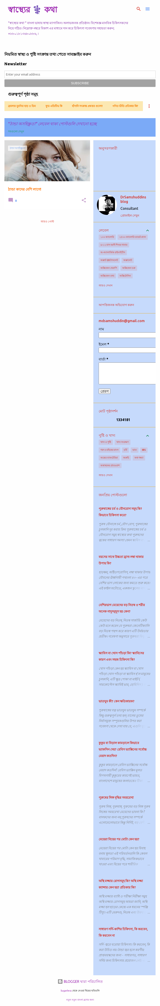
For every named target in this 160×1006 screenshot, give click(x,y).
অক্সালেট (127, 260)
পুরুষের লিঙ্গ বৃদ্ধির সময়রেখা (116, 797)
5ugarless (66, 990)
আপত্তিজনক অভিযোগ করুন (116, 305)
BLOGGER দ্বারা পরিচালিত (80, 981)
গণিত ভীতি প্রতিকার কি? (125, 106)
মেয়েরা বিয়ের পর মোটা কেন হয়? (119, 839)
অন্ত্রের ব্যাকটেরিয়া (109, 457)
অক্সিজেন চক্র (128, 268)
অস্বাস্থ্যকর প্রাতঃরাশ (110, 465)
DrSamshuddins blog (133, 199)
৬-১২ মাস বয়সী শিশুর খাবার (113, 244)
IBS (144, 449)
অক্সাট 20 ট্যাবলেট (109, 260)
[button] (83, 200)
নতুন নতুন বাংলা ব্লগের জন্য (80, 999)
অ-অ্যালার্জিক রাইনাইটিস (112, 252)
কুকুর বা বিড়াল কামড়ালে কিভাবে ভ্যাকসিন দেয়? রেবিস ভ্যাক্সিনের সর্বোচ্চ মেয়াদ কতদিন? (123, 749)
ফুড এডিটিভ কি (54, 106)
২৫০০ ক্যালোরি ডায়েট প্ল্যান (132, 237)
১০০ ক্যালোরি (107, 237)
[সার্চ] (138, 9)
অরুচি (126, 457)
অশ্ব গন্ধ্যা (138, 457)
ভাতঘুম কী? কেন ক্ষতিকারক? (116, 701)
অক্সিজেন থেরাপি (108, 268)
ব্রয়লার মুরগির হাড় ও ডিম (22, 106)
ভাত (134, 449)
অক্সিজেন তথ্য (107, 275)
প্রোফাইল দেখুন (129, 215)
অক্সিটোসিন (125, 275)
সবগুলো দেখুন (16, 131)
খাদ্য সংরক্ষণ (122, 442)
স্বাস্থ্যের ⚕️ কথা (32, 9)
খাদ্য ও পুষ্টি (105, 442)
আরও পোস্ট (47, 221)
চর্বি (125, 449)
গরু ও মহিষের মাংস (109, 449)
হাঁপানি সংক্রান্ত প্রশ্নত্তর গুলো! (87, 106)
